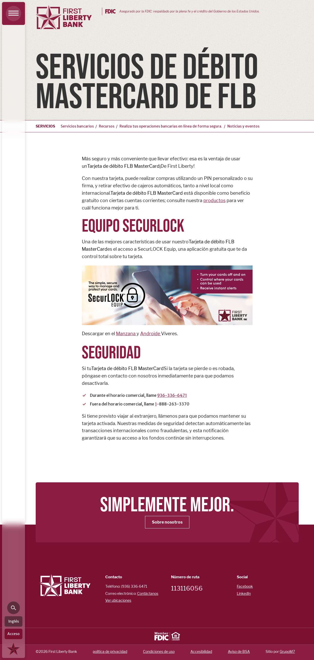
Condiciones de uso (159, 651)
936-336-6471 (172, 395)
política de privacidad (110, 651)
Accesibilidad (201, 651)
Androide (150, 333)
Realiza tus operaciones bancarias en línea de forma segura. (171, 126)
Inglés (13, 621)
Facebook (245, 586)
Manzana (126, 333)
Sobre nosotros (167, 522)
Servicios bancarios (77, 126)
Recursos (106, 126)
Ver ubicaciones (118, 600)
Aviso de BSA (239, 651)
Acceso (13, 633)
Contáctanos (147, 593)
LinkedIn (244, 593)
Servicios (45, 126)
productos (214, 200)
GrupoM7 (287, 651)
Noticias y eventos (243, 126)
